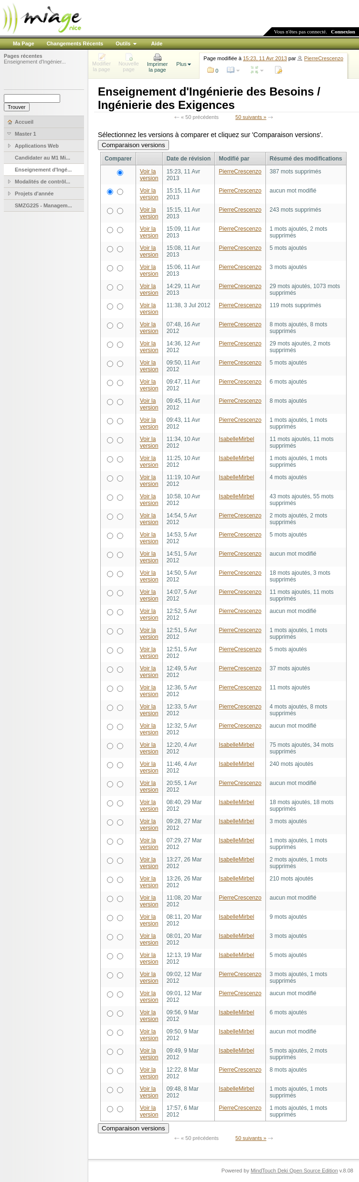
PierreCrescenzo (323, 58)
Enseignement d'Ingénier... (35, 61)
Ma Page (23, 43)
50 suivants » (250, 117)
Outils (123, 43)
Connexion (343, 31)
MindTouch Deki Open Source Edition (294, 1170)
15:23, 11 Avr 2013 (265, 58)
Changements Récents (75, 43)
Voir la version (149, 175)
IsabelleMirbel (236, 439)
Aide (156, 43)
